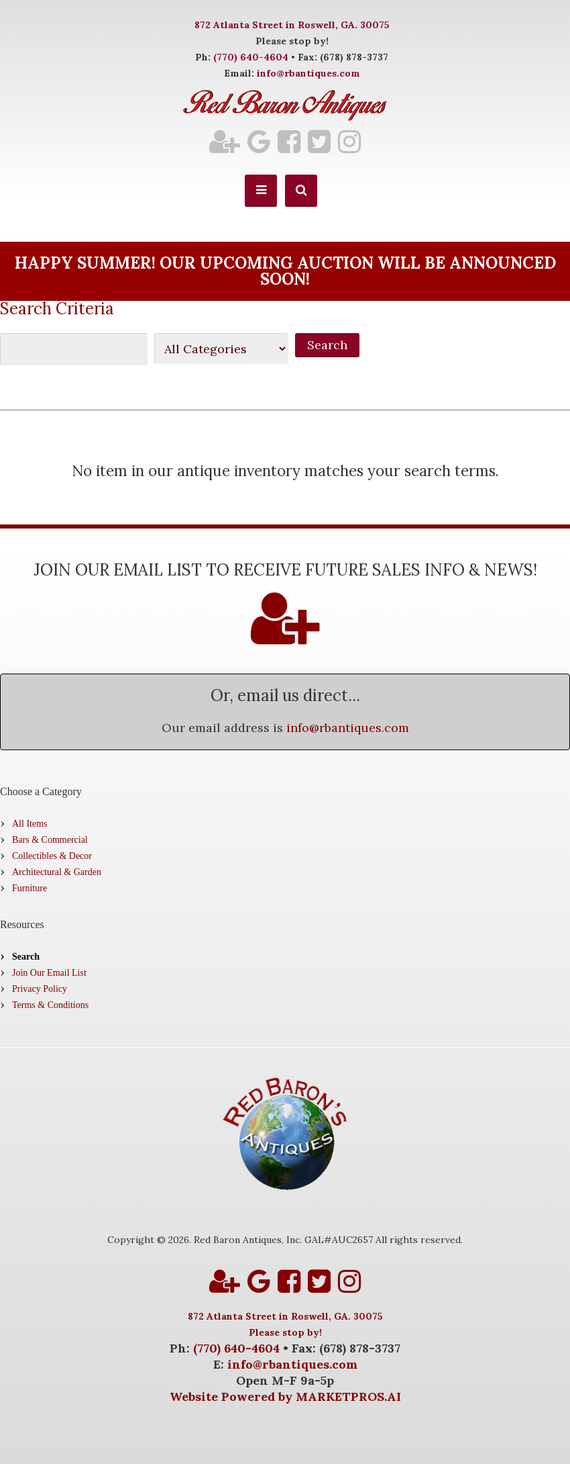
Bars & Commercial (50, 840)
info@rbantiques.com (308, 73)
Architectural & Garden (56, 872)
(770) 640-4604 (250, 57)
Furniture (29, 888)
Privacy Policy (39, 989)
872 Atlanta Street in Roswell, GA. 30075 (292, 25)
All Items (30, 824)
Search (26, 957)
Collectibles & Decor (52, 856)
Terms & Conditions (50, 1005)
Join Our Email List (49, 973)
